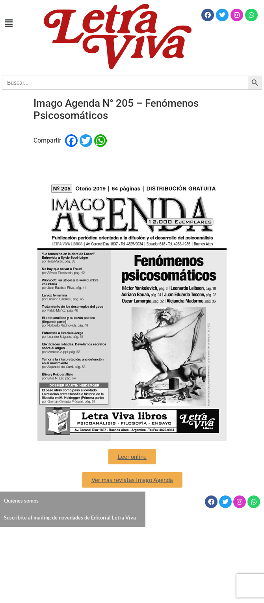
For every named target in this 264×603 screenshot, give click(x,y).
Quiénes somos (21, 500)
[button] (8, 23)
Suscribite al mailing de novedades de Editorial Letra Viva (70, 517)
